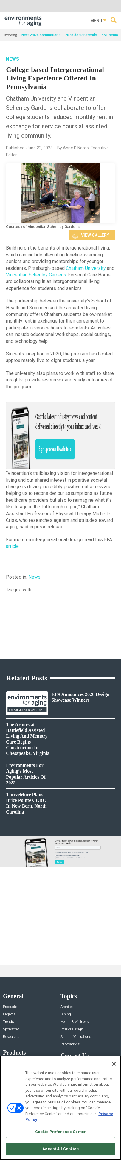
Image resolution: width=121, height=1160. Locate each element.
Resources (11, 1037)
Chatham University (86, 268)
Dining (66, 1014)
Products (10, 1007)
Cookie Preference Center (60, 1131)
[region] (60, 1108)
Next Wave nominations (41, 35)
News (12, 59)
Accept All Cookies (60, 1149)
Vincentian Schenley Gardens (36, 275)
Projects (9, 1014)
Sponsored (11, 1029)
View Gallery (95, 235)
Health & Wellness (75, 1022)
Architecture (70, 1007)
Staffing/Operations (76, 1037)
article (12, 546)
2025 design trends (81, 35)
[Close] (113, 1064)
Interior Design (72, 1029)
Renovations (70, 1044)
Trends (8, 1022)
